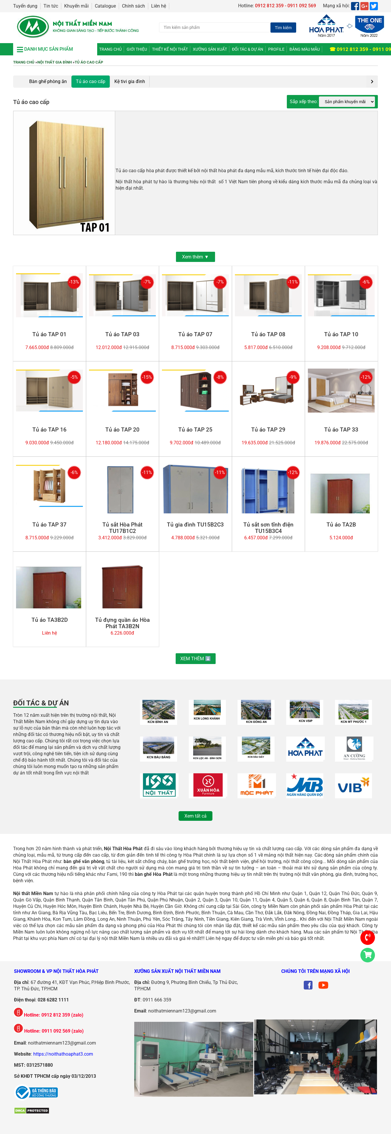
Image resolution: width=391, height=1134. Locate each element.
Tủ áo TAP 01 (49, 334)
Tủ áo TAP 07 (195, 334)
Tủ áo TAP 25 (195, 430)
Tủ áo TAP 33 (341, 430)
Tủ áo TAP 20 (122, 430)
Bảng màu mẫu (304, 49)
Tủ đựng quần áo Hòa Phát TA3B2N (122, 623)
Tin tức (50, 6)
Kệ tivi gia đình (129, 81)
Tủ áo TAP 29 (268, 430)
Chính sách (133, 6)
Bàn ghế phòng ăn (48, 81)
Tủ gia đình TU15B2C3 (195, 525)
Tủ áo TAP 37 (49, 525)
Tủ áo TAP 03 (122, 334)
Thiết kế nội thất (170, 49)
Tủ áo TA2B (341, 525)
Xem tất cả (195, 816)
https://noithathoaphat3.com (63, 1054)
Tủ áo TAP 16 (49, 430)
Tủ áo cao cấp (89, 62)
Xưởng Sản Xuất (210, 49)
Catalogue (105, 6)
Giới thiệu (137, 49)
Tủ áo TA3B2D (50, 620)
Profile (276, 49)
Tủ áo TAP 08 (268, 334)
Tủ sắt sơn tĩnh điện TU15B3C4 (268, 528)
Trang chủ (110, 49)
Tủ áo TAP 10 (341, 334)
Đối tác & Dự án (247, 49)
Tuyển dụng (25, 6)
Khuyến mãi (76, 6)
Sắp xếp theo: (304, 101)
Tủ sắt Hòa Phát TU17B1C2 (122, 528)
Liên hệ (158, 6)
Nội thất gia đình (54, 62)
